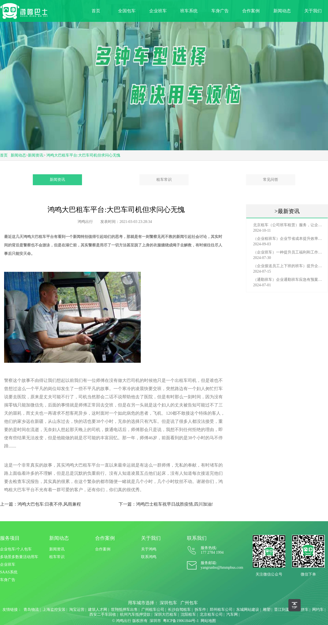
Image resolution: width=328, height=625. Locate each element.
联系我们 (197, 538)
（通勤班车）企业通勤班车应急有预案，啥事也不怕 (288, 280)
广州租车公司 (152, 610)
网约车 (318, 610)
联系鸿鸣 (148, 557)
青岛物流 (31, 610)
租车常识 (164, 180)
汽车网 (232, 614)
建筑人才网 (97, 610)
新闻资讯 (35, 155)
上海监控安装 (54, 610)
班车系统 (189, 10)
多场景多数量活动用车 (19, 557)
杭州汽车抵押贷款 (135, 614)
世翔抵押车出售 (124, 610)
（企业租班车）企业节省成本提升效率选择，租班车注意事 (288, 239)
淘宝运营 (76, 610)
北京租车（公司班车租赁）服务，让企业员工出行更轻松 (288, 225)
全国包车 (127, 10)
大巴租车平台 (42, 237)
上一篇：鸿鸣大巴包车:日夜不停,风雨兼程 (40, 504)
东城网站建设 (247, 610)
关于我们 (313, 10)
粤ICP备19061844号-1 (181, 621)
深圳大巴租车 (165, 614)
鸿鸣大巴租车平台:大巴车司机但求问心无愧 (83, 155)
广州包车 (189, 602)
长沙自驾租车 (179, 610)
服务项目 (10, 538)
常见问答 (270, 180)
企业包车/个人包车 (16, 549)
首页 (96, 10)
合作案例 (251, 10)
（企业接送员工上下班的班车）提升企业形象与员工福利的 (288, 266)
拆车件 (200, 610)
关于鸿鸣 (148, 549)
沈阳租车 (188, 614)
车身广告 (220, 10)
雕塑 (267, 610)
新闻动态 (282, 10)
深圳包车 (168, 602)
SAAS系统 (8, 572)
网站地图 (208, 621)
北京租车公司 (211, 614)
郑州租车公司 (221, 610)
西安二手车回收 (102, 614)
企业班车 (158, 10)
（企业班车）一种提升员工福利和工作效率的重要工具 (288, 252)
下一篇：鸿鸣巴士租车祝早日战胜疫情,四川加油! (166, 504)
